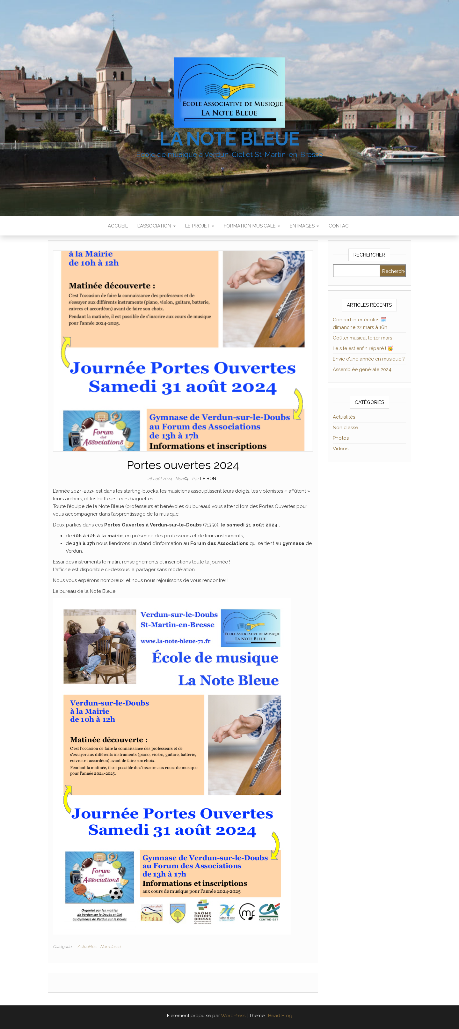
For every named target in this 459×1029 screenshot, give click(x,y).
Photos (341, 438)
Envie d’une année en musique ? (369, 359)
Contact (340, 226)
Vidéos (340, 448)
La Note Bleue (229, 139)
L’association (156, 226)
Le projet (199, 226)
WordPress (233, 1015)
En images (304, 226)
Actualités (86, 946)
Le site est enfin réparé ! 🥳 (363, 348)
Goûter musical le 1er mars (362, 338)
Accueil (118, 226)
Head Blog (280, 1015)
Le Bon (208, 478)
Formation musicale (252, 226)
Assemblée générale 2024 (362, 369)
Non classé (110, 946)
